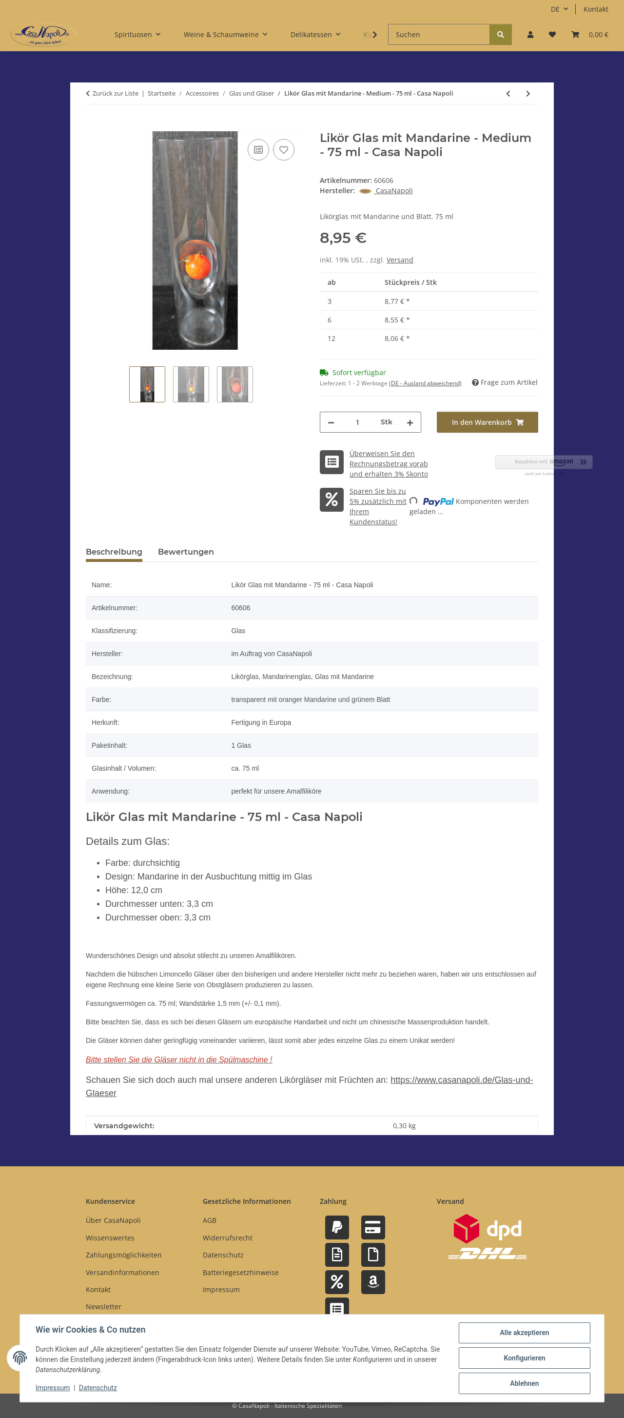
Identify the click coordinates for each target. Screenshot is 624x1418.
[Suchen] (439, 34)
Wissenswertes (110, 1237)
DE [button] (555, 9)
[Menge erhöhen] (410, 422)
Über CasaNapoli (113, 1220)
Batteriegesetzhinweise (241, 1272)
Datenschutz (98, 1388)
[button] (530, 34)
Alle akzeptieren (524, 1333)
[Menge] (357, 422)
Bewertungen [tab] (186, 552)
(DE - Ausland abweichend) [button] (425, 383)
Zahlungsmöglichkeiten (124, 1254)
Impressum (53, 1388)
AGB (209, 1220)
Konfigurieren (524, 1358)
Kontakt (596, 9)
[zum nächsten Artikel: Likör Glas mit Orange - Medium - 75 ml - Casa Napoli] (528, 93)
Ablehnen (524, 1383)
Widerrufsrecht (228, 1237)
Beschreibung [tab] (114, 552)
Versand (400, 259)
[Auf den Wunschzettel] (283, 149)
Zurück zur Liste (115, 93)
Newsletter (103, 1306)
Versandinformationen (122, 1272)
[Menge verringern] (331, 422)
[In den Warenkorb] (93, 125)
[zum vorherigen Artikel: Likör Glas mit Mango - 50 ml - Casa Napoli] (508, 93)
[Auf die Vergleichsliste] (258, 149)
